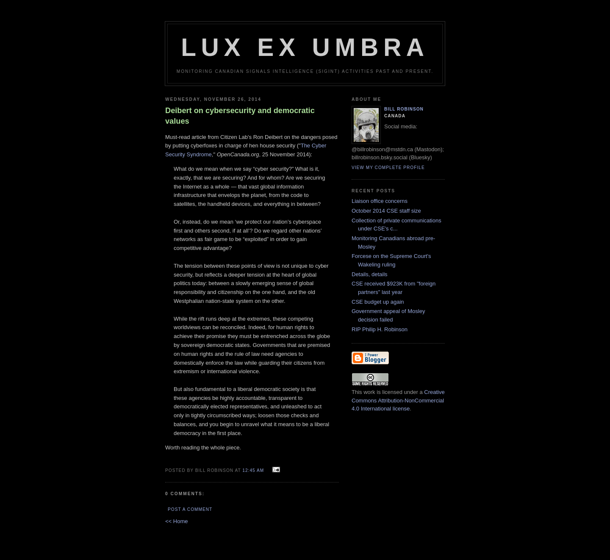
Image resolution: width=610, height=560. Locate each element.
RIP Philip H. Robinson (380, 329)
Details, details (370, 274)
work (369, 392)
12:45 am (253, 470)
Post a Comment (190, 509)
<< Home (176, 521)
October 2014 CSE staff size (386, 211)
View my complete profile (388, 167)
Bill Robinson (404, 109)
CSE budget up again (378, 302)
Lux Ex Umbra (305, 47)
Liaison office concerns (380, 201)
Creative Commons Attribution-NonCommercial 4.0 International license (398, 400)
